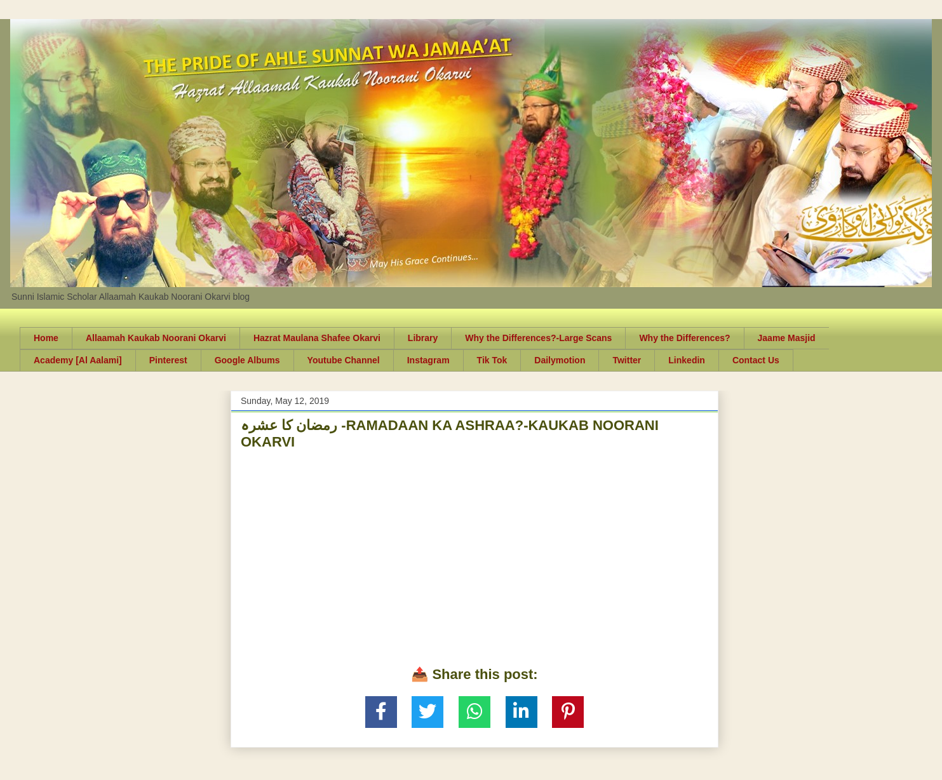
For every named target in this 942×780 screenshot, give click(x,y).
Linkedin (686, 360)
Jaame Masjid (787, 338)
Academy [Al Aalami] (78, 360)
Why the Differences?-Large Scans (538, 338)
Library (423, 338)
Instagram (428, 360)
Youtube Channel (343, 360)
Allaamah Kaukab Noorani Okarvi (156, 338)
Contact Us (755, 360)
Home (46, 338)
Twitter (626, 360)
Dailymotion (559, 360)
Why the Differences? (684, 338)
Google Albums (247, 360)
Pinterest (168, 360)
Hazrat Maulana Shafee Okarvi (316, 338)
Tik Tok (492, 360)
